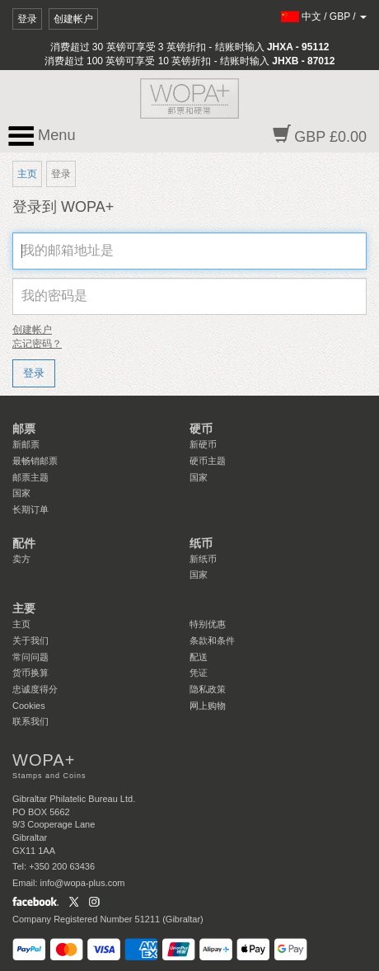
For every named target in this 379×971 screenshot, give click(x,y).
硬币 (201, 428)
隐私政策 (208, 689)
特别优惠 (208, 624)
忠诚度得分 (35, 689)
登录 (27, 19)
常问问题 (30, 657)
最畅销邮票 (35, 461)
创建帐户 (73, 19)
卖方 (21, 559)
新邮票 (26, 444)
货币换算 (30, 673)
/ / (324, 16)
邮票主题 (30, 477)
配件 (23, 543)
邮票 (23, 428)
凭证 (199, 673)
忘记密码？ (37, 343)
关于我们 (30, 640)
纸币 (201, 543)
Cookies (28, 706)
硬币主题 (208, 461)
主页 (27, 174)
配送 (199, 657)
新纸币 (203, 559)
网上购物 (208, 706)
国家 (21, 493)
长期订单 (30, 509)
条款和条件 (212, 640)
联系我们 (30, 721)
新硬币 (203, 444)
